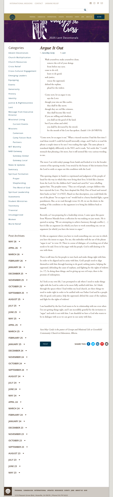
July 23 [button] (14, 459)
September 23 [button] (18, 446)
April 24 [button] (14, 401)
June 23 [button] (14, 466)
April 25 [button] (14, 324)
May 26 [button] (14, 241)
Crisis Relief (14, 66)
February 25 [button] (17, 337)
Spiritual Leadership (18, 192)
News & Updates (16, 165)
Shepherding (19, 183)
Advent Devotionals (18, 53)
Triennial (32, 17)
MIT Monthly (14, 147)
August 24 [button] (16, 376)
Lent (64, 53)
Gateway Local (20, 160)
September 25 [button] (18, 292)
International (51, 17)
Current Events (20, 124)
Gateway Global (21, 156)
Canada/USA (41, 17)
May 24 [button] (14, 395)
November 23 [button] (17, 434)
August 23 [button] (16, 453)
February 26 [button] (17, 260)
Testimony (13, 206)
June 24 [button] (14, 389)
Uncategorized (15, 215)
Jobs (82, 17)
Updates (61, 17)
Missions (12, 128)
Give (99, 17)
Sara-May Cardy (48, 53)
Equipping (13, 80)
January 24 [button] (16, 421)
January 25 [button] (16, 344)
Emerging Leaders (17, 75)
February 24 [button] (17, 414)
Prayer (16, 178)
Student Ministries (17, 201)
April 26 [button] (14, 247)
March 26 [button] (15, 254)
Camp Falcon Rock (22, 137)
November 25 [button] (17, 279)
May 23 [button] (14, 472)
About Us (89, 17)
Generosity (14, 89)
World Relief (14, 224)
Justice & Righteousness (20, 103)
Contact (39, 3)
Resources (69, 17)
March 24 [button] (15, 408)
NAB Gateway (15, 151)
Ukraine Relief (52, 3)
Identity (12, 98)
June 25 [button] (14, 312)
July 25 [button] (14, 305)
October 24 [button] (16, 363)
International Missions (21, 3)
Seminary (13, 169)
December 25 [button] (17, 273)
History (12, 94)
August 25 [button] (16, 299)
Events (77, 17)
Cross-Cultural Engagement (22, 71)
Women (12, 219)
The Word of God (21, 187)
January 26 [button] (16, 267)
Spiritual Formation (18, 174)
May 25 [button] (14, 318)
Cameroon (18, 133)
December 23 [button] (17, 427)
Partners (17, 142)
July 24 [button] (14, 382)
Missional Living (16, 119)
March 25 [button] (15, 331)
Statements (14, 196)
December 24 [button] (17, 350)
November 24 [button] (17, 357)
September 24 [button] (18, 369)
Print (45, 344)
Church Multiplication (19, 57)
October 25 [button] (16, 286)
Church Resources (17, 62)
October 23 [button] (16, 440)
